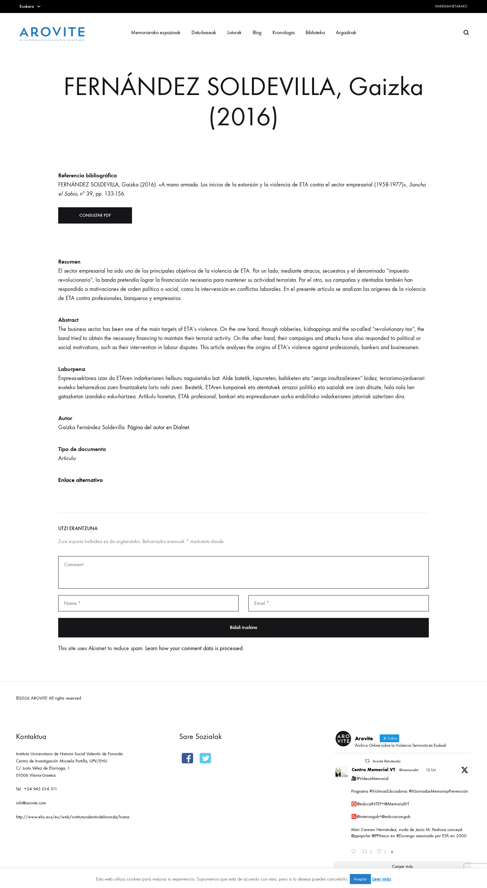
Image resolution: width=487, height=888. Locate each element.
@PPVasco (380, 836)
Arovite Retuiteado (387, 761)
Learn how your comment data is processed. (194, 648)
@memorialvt (408, 770)
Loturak (234, 32)
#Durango (405, 836)
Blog (257, 32)
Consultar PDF (95, 215)
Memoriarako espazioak (155, 32)
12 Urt (431, 770)
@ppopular (360, 836)
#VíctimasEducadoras (388, 791)
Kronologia (283, 32)
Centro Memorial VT (373, 769)
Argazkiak (346, 32)
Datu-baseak (203, 32)
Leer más (381, 879)
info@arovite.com (31, 803)
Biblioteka (315, 32)
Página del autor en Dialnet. (159, 427)
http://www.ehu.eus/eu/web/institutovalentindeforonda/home (72, 817)
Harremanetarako (451, 6)
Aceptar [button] (360, 879)
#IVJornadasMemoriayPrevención (438, 791)
